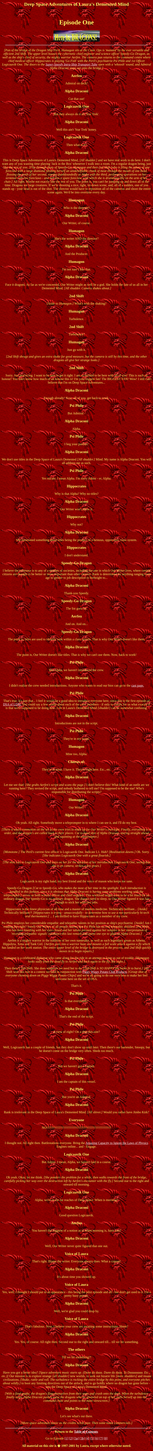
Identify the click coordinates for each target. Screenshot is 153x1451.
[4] (88, 1438)
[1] (66, 1438)
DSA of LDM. (12, 704)
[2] (71, 1438)
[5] (92, 1438)
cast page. (137, 685)
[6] (97, 1438)
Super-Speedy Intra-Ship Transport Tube (71, 64)
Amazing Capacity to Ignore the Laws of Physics (117, 1143)
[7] (101, 1438)
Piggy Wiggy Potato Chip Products (104, 971)
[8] (106, 1438)
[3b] (82, 1438)
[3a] (76, 1438)
